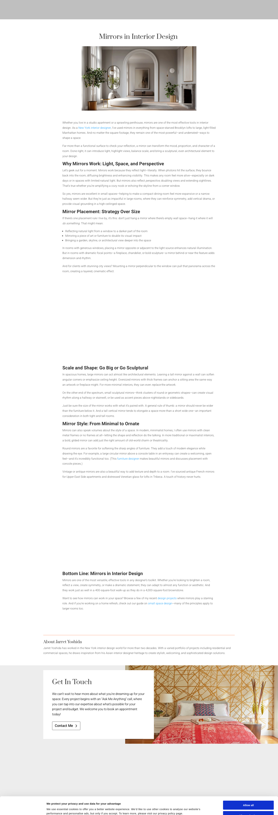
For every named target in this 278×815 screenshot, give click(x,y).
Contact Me (64, 725)
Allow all (248, 788)
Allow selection (248, 798)
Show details (186, 808)
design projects (167, 598)
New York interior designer (94, 128)
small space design (160, 603)
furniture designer (128, 459)
